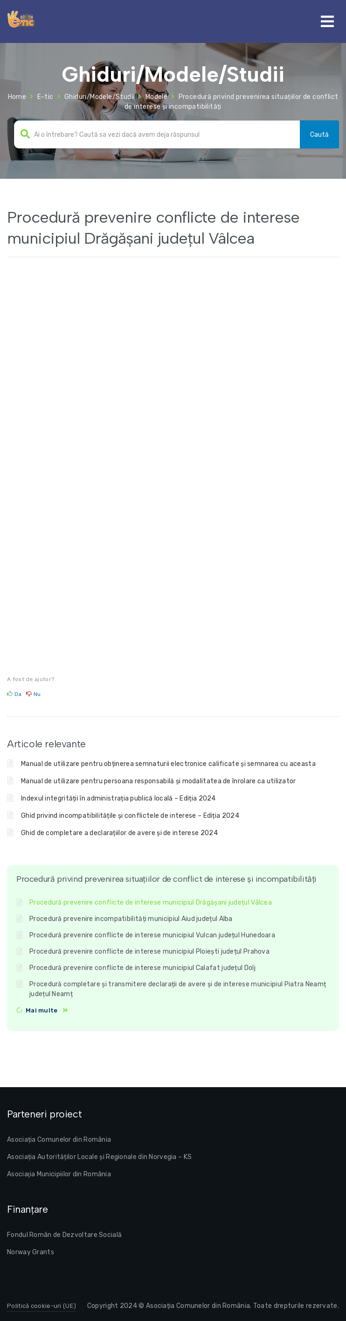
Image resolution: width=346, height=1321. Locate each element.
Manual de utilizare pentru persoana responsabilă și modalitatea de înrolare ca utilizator (158, 781)
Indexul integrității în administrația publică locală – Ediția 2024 (118, 798)
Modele (156, 97)
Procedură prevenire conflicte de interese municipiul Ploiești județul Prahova (149, 952)
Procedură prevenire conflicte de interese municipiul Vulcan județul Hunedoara (152, 935)
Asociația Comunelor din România (59, 1140)
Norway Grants (30, 1252)
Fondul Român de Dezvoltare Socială (64, 1235)
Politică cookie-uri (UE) (41, 1305)
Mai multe (42, 1010)
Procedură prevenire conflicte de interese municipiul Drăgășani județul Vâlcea (150, 902)
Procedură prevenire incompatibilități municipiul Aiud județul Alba (131, 919)
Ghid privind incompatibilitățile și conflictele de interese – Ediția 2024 (130, 816)
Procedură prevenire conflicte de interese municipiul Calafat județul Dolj (142, 968)
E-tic (45, 97)
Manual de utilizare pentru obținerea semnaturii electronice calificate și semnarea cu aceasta (168, 764)
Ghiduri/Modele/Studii (99, 97)
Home (17, 97)
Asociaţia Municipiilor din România (59, 1174)
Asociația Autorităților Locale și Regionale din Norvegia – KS (99, 1157)
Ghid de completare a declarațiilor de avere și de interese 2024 (119, 833)
